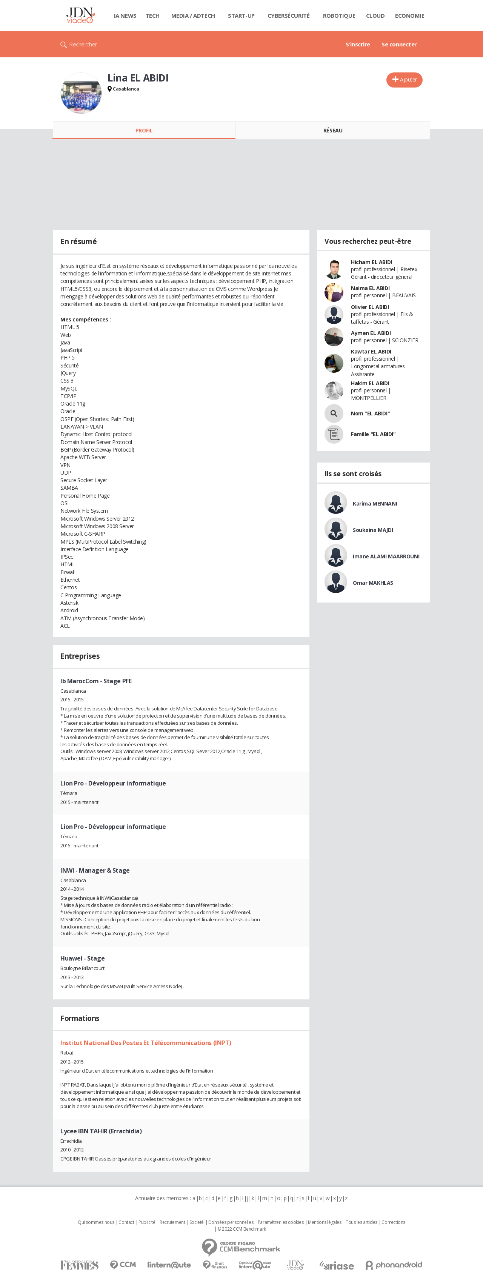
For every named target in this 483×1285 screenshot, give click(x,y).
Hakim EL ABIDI (370, 383)
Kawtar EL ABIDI (371, 351)
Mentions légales (324, 1222)
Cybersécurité (289, 15)
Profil (143, 130)
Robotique (339, 15)
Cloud (375, 15)
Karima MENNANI (375, 503)
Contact (126, 1222)
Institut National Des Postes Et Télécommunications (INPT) (145, 1043)
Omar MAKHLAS (373, 582)
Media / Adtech (193, 15)
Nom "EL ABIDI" (370, 413)
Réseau (332, 130)
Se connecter (399, 44)
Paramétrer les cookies (281, 1222)
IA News (125, 15)
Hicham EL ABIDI (371, 262)
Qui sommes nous (96, 1222)
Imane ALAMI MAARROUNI (386, 556)
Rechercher (83, 44)
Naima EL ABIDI (370, 288)
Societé (196, 1222)
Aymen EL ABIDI (371, 333)
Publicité (146, 1222)
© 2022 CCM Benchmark (241, 1229)
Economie (410, 15)
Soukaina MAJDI (373, 529)
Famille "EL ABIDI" (373, 434)
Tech (153, 15)
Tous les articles (361, 1222)
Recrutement (172, 1222)
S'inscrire (358, 44)
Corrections (393, 1222)
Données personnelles (231, 1222)
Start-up (241, 15)
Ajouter (408, 79)
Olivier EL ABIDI (370, 306)
